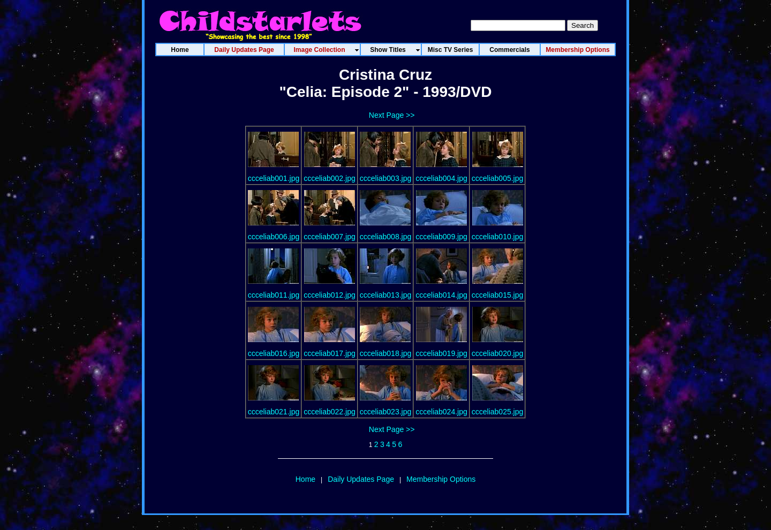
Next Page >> (392, 115)
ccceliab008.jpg (386, 236)
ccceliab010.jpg (498, 236)
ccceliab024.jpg (441, 411)
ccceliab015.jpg (498, 295)
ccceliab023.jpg (386, 411)
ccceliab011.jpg (274, 295)
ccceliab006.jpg (274, 236)
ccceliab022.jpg (330, 411)
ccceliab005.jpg (498, 178)
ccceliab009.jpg (441, 236)
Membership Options (440, 479)
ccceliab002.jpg (330, 178)
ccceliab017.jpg (330, 353)
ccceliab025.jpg (498, 411)
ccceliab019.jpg (441, 353)
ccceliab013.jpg (386, 295)
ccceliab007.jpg (330, 236)
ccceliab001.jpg (274, 178)
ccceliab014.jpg (441, 295)
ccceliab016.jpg (274, 353)
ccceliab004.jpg (441, 178)
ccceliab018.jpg (386, 353)
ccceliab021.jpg (274, 411)
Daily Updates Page (361, 479)
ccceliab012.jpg (330, 295)
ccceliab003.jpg (386, 178)
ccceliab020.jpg (498, 353)
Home (305, 479)
